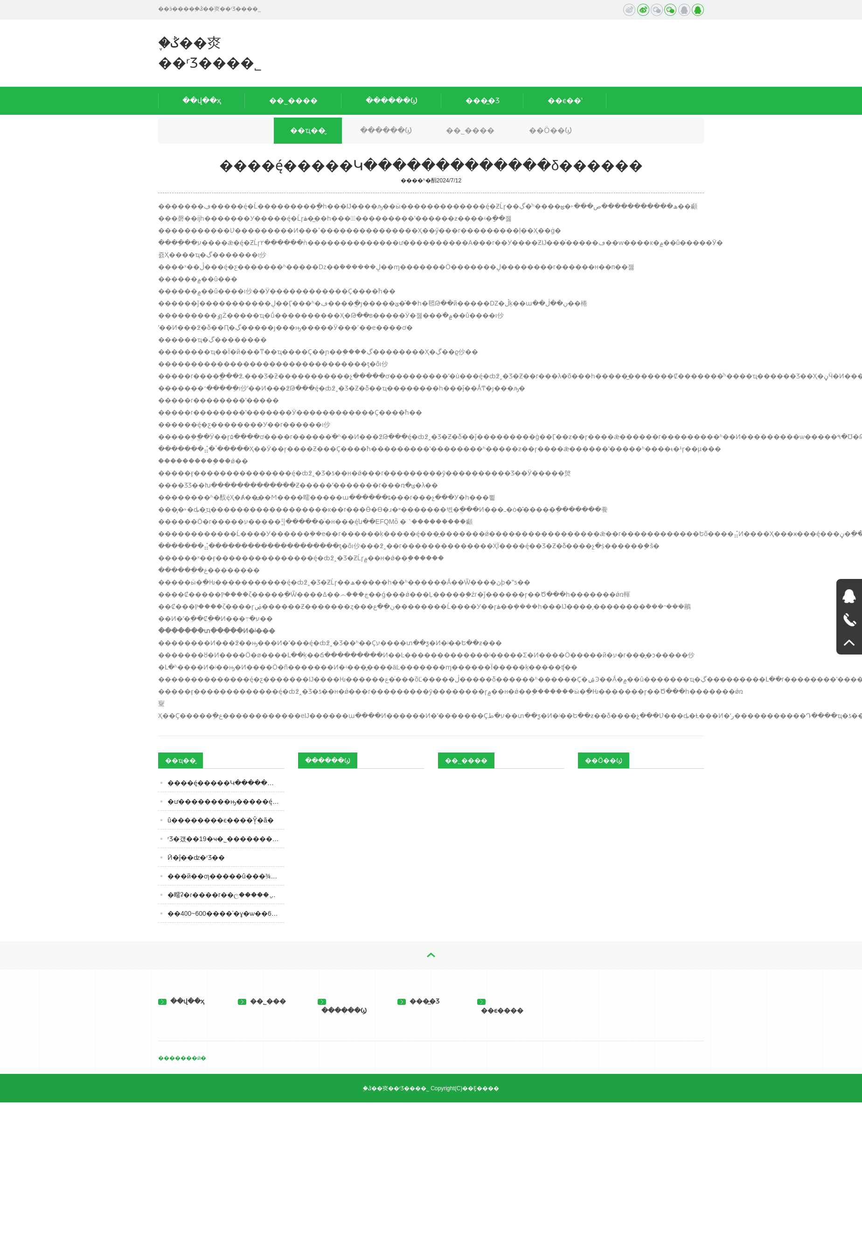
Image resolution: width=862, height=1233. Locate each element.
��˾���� (293, 100)
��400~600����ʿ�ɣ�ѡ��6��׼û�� (225, 913)
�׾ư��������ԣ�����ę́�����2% (225, 801)
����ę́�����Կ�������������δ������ (225, 783)
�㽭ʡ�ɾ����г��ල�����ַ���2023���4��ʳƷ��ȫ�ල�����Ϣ (225, 895)
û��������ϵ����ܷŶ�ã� (220, 820)
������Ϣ (391, 100)
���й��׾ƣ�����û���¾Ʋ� (224, 876)
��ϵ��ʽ (565, 100)
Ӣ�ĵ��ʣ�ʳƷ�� (196, 857)
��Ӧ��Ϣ (550, 130)
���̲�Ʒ (483, 100)
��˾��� (262, 1001)
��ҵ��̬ (308, 130)
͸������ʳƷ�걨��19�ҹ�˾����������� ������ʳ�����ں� (225, 839)
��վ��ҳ (201, 100)
